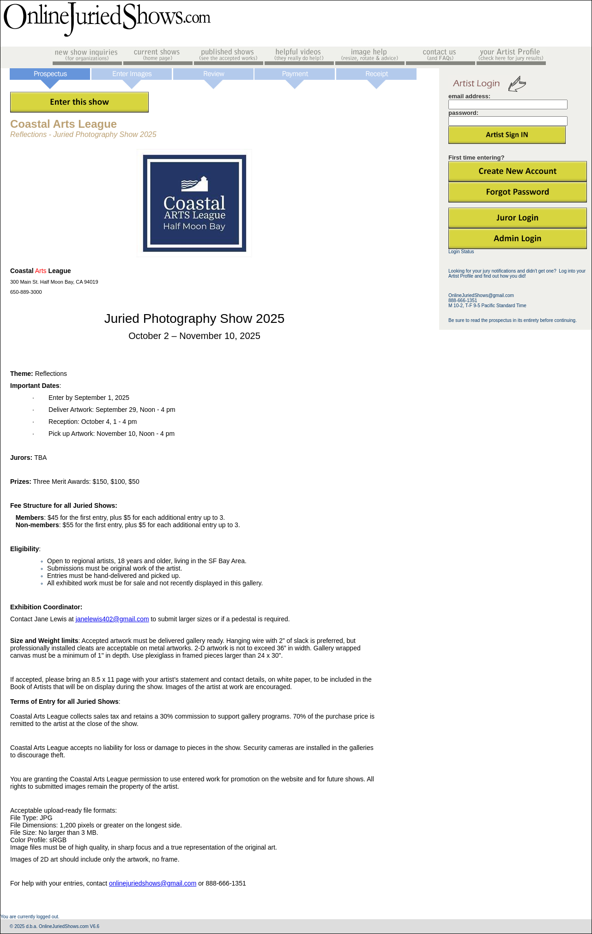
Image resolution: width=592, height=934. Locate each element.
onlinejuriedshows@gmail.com (152, 883)
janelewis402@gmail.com (112, 619)
